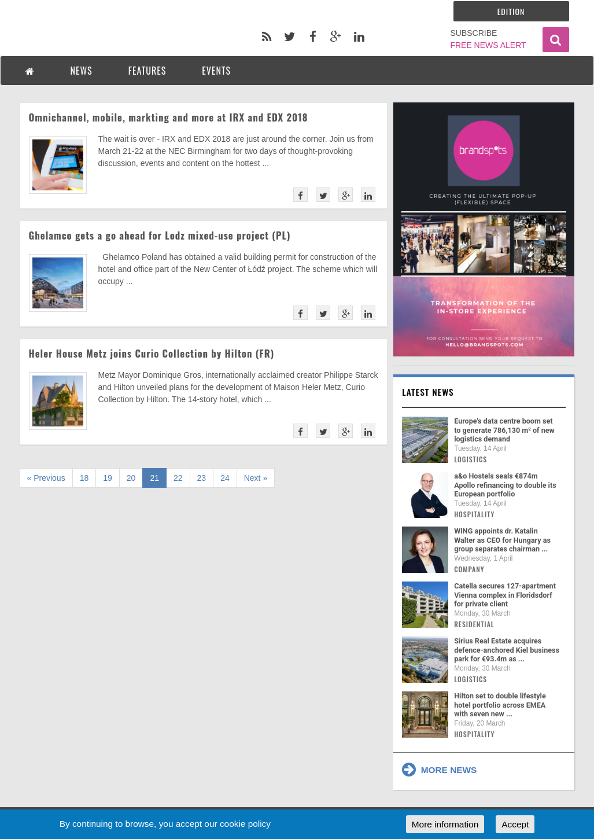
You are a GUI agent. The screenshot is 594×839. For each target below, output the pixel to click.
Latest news (428, 391)
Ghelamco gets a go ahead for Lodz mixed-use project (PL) (160, 235)
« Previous (46, 478)
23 (201, 478)
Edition (511, 11)
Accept (515, 824)
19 (107, 478)
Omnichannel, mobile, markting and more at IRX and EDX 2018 (168, 117)
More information (445, 824)
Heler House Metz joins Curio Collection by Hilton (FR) (152, 353)
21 (154, 478)
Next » (255, 478)
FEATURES (147, 71)
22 (178, 478)
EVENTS (216, 71)
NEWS (82, 71)
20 (131, 478)
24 (225, 478)
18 (84, 478)
